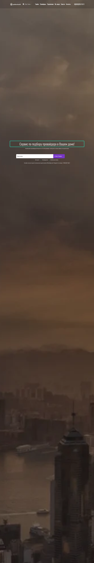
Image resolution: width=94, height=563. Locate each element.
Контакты (68, 4)
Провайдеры (43, 4)
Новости (63, 4)
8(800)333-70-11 (79, 4)
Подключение (50, 4)
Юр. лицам (57, 4)
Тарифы (37, 4)
